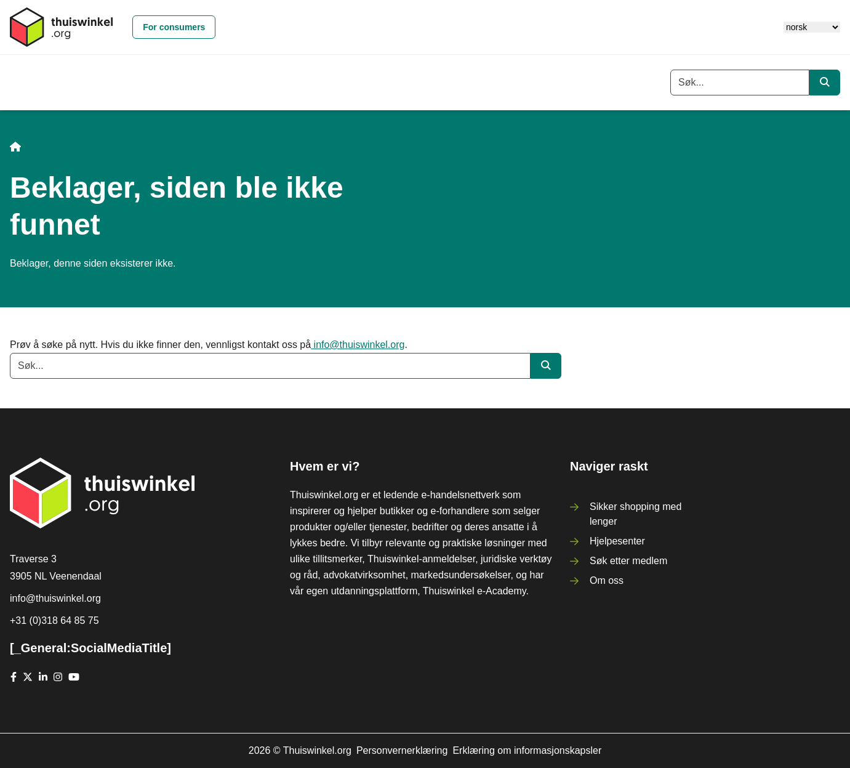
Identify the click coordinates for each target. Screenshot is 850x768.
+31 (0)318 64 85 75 (54, 620)
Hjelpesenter (617, 541)
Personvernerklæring (402, 750)
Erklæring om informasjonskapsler (526, 750)
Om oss (606, 580)
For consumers (174, 27)
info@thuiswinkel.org (357, 344)
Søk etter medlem (628, 561)
